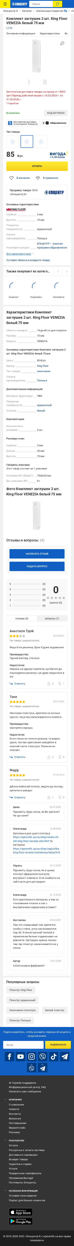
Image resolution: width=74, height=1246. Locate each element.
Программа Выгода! (21, 1178)
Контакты (15, 1113)
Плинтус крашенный (22, 1000)
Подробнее (12, 103)
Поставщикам (17, 1123)
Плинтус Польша (20, 1020)
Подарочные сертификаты (25, 1173)
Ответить (17, 683)
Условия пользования (23, 1195)
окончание (44, 371)
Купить (37, 166)
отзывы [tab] (20, 618)
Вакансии (15, 1118)
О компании (16, 1104)
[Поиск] (57, 4)
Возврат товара (18, 1159)
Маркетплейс (17, 1127)
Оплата (13, 1145)
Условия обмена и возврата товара (28, 260)
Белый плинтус (55, 1010)
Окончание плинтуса (22, 1010)
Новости (14, 1109)
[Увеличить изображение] (62, 43)
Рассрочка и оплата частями (27, 1150)
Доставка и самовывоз (23, 1154)
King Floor (43, 365)
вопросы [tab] (50, 618)
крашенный (44, 405)
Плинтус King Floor (20, 990)
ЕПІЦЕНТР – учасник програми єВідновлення (52, 245)
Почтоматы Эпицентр (22, 1182)
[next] (66, 271)
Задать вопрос (37, 566)
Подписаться (58, 1044)
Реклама (14, 1132)
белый (41, 410)
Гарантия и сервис (20, 1164)
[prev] (58, 271)
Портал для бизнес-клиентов (27, 1200)
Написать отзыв (37, 553)
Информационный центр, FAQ (27, 1087)
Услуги (13, 1168)
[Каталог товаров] (5, 4)
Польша (42, 380)
